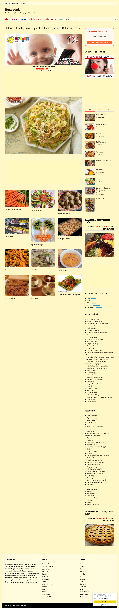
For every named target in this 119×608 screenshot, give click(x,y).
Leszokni (45, 571)
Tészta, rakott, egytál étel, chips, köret (38, 28)
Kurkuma (8, 270)
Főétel (92, 303)
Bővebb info (104, 598)
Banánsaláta (91, 346)
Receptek (12, 9)
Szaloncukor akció (93, 505)
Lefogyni (45, 574)
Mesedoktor (45, 579)
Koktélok (44, 587)
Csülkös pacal (100, 152)
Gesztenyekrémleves (93, 319)
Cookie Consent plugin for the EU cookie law (105, 605)
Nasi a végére (94, 307)
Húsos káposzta (92, 451)
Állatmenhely (46, 594)
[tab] (90, 110)
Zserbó (89, 491)
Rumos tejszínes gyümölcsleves (97, 333)
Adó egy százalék (47, 584)
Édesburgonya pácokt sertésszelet (98, 456)
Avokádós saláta (36, 211)
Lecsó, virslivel (63, 271)
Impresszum (8, 605)
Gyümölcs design (37, 245)
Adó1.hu (82, 574)
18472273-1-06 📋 (43, 69)
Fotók (47, 19)
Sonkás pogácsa (92, 388)
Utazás (44, 592)
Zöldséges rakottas (64, 239)
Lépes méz (99, 170)
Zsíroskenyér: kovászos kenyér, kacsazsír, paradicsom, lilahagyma (103, 190)
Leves (91, 298)
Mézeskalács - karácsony (103, 160)
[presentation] (90, 110)
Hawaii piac (9, 237)
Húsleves (90, 440)
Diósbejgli (90, 478)
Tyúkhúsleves (91, 370)
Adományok (69, 19)
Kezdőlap (6, 19)
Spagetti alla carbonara (94, 321)
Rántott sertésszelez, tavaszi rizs (97, 442)
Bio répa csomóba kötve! (13, 209)
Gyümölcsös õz (92, 393)
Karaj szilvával (91, 390)
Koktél (53, 19)
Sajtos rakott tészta (93, 493)
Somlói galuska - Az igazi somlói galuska (99, 397)
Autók (81, 589)
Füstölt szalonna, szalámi (95, 469)
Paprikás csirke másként (94, 379)
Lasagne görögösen (93, 404)
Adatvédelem (16, 605)
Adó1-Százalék (46, 597)
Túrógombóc (100, 179)
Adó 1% (61, 19)
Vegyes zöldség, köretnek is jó (96, 480)
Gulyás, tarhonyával (93, 467)
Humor (82, 582)
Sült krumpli (91, 476)
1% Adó (82, 566)
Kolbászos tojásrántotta (94, 460)
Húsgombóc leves (92, 487)
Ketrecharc (83, 579)
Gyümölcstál (100, 198)
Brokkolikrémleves (93, 330)
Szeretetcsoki (84, 594)
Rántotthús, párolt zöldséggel (96, 447)
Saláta (89, 449)
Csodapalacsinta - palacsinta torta (98, 324)
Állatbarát (83, 584)
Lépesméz (90, 485)
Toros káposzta (10, 298)
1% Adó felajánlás (47, 566)
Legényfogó (90, 381)
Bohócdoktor (46, 564)
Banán (89, 502)
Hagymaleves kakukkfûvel (95, 384)
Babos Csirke (91, 348)
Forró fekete (35, 298)
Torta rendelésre (92, 458)
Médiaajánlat (24, 605)
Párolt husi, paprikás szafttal (96, 462)
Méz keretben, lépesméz (94, 482)
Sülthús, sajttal (92, 453)
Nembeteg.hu (46, 589)
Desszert (93, 305)
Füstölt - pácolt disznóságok (96, 471)
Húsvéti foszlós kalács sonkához (97, 375)
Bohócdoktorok (84, 597)
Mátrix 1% (45, 576)
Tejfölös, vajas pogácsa (94, 364)
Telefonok (83, 587)
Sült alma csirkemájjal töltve (96, 339)
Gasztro (23, 19)
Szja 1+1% (83, 571)
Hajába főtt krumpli (64, 213)
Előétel (90, 301)
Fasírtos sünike (92, 328)
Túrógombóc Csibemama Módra (97, 368)
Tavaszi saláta (91, 335)
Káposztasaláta (92, 444)
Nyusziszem (91, 399)
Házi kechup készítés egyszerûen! (97, 366)
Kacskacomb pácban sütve (95, 473)
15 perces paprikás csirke (95, 377)
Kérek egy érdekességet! (99, 42)
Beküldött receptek (35, 19)
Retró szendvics (100, 114)
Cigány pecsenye (101, 124)
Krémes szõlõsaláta (93, 326)
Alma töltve (90, 386)
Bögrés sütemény (92, 344)
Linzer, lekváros (92, 498)
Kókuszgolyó (91, 496)
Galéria (9, 28)
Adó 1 (81, 564)
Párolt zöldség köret (93, 464)
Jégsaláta (34, 269)
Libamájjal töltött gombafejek (96, 395)
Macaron (90, 500)
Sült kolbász (99, 134)
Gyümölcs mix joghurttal (94, 350)
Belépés (23, 3)
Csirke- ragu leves (92, 402)
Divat (81, 569)
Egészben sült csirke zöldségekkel (69, 295)
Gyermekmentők (84, 592)
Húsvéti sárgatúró (92, 373)
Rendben (105, 602)
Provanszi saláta (92, 337)
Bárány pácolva (92, 341)
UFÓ (81, 576)
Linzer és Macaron (92, 489)
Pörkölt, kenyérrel (101, 142)
